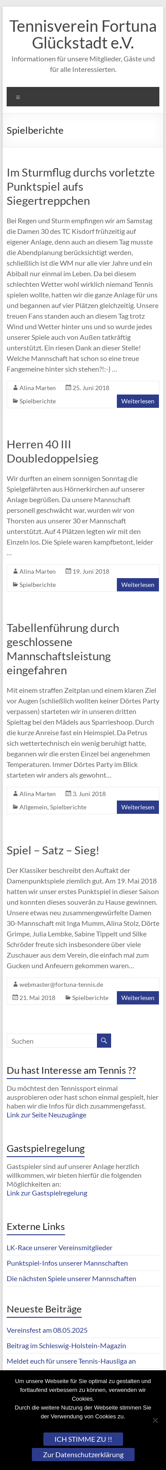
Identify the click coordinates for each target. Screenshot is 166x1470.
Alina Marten (37, 387)
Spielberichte (37, 401)
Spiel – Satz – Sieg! (53, 850)
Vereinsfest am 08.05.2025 (47, 1330)
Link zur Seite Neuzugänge (46, 1114)
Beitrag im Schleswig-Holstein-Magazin (66, 1345)
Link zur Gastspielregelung (47, 1192)
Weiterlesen (137, 401)
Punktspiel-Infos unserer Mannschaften (67, 1263)
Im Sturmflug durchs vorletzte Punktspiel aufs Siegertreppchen (81, 186)
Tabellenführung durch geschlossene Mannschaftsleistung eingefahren (63, 648)
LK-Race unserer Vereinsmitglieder (59, 1247)
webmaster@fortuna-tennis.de (61, 984)
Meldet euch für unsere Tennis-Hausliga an (71, 1361)
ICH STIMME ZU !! (83, 1439)
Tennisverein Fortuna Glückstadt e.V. (83, 34)
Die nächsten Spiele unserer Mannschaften (71, 1278)
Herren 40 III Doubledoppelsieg (52, 451)
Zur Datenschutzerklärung (83, 1454)
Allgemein (33, 807)
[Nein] (155, 1420)
